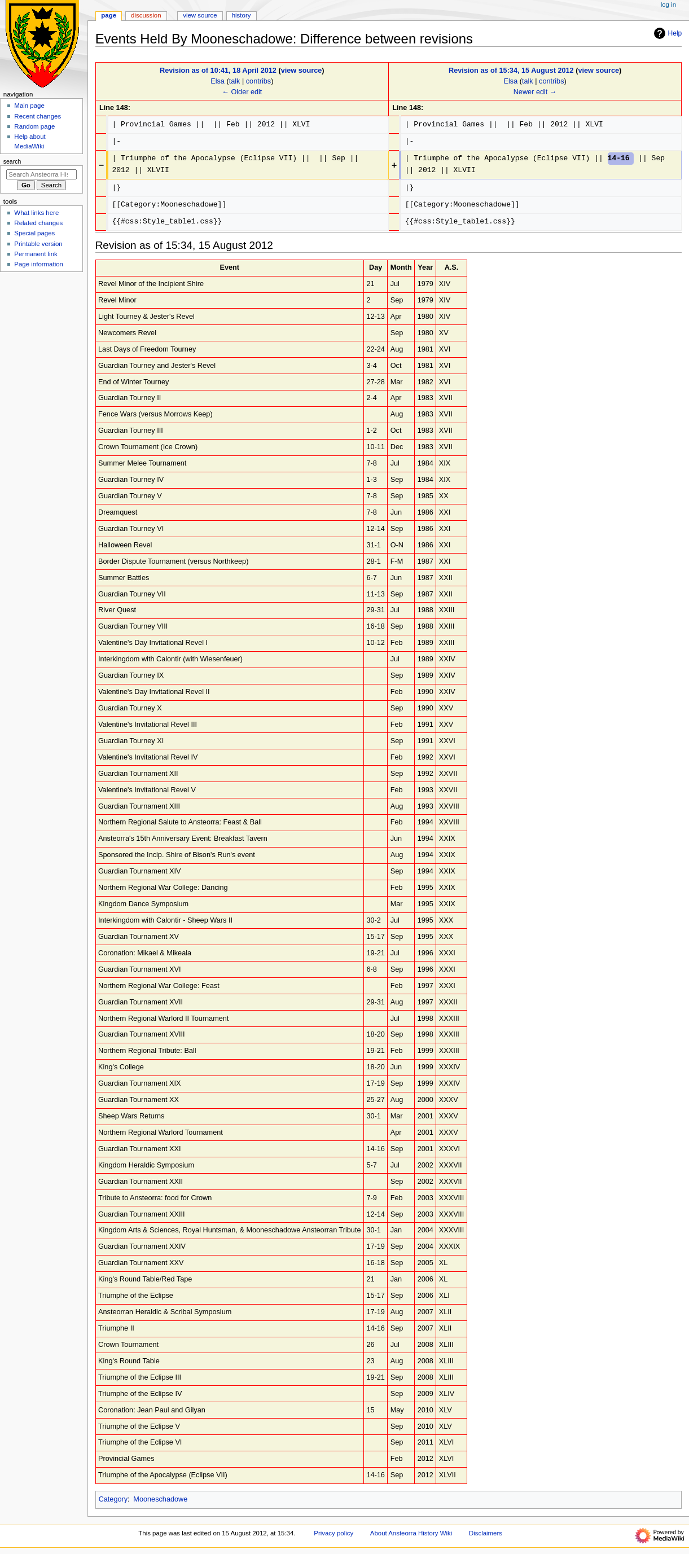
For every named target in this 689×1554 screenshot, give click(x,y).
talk (234, 81)
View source (200, 15)
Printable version (38, 243)
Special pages (34, 233)
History (241, 15)
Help (666, 33)
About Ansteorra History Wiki (411, 1533)
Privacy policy (333, 1533)
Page (108, 15)
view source (301, 70)
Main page (29, 105)
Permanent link (35, 254)
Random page (34, 126)
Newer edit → (535, 92)
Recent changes (37, 116)
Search (12, 161)
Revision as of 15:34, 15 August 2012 (511, 70)
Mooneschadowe (160, 1499)
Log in (668, 4)
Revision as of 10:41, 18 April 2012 (218, 70)
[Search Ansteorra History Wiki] (41, 174)
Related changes (38, 223)
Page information (38, 264)
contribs (258, 81)
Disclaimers (485, 1533)
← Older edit (242, 92)
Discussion (146, 15)
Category (113, 1499)
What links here (36, 212)
